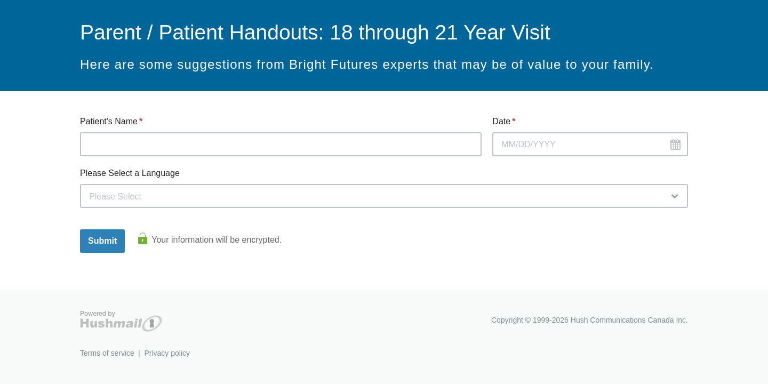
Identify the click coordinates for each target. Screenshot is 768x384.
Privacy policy (167, 353)
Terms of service (107, 353)
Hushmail (121, 321)
